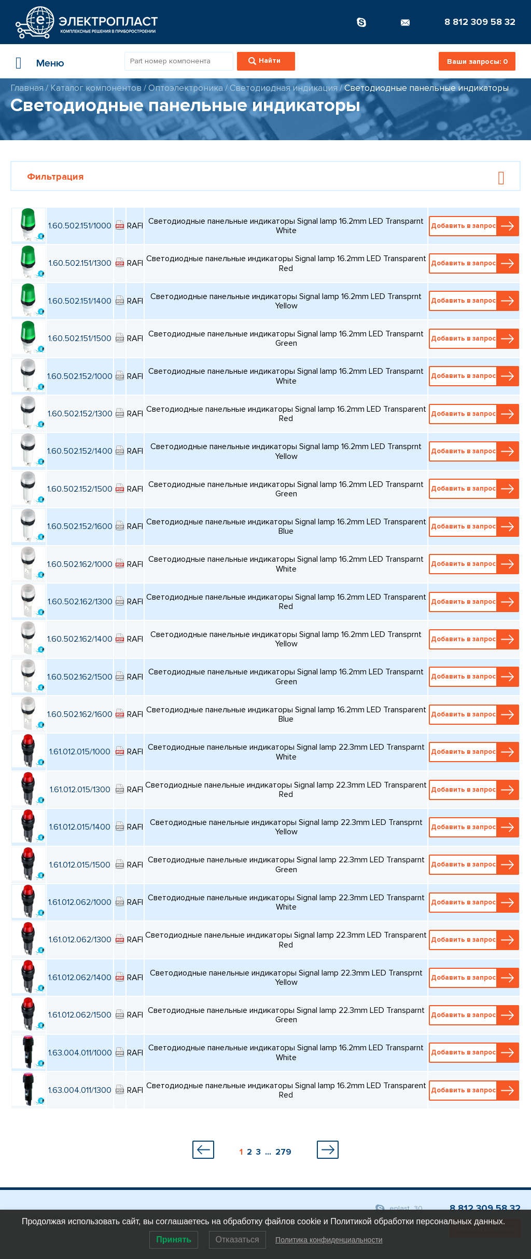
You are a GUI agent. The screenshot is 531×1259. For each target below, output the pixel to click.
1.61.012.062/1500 (79, 1015)
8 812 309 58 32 (479, 22)
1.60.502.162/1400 (80, 639)
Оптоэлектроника (185, 88)
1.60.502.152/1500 (80, 489)
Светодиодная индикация (284, 88)
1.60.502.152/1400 (80, 451)
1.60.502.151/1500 (79, 338)
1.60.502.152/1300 (80, 414)
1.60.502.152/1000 (80, 376)
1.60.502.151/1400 (79, 301)
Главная (27, 88)
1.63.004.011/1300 (79, 1090)
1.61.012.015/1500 (79, 865)
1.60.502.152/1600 (80, 526)
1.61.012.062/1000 (79, 902)
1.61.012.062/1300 (80, 940)
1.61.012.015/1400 (79, 827)
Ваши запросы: (477, 61)
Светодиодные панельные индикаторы (426, 88)
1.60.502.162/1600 (80, 714)
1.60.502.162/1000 (80, 564)
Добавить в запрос (475, 226)
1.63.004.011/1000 (80, 1053)
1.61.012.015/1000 (79, 752)
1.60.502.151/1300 (80, 263)
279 (283, 1152)
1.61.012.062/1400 (79, 977)
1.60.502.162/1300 (80, 602)
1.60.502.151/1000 (79, 226)
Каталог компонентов (96, 88)
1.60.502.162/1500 (80, 677)
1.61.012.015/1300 (80, 789)
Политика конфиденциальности (329, 1240)
